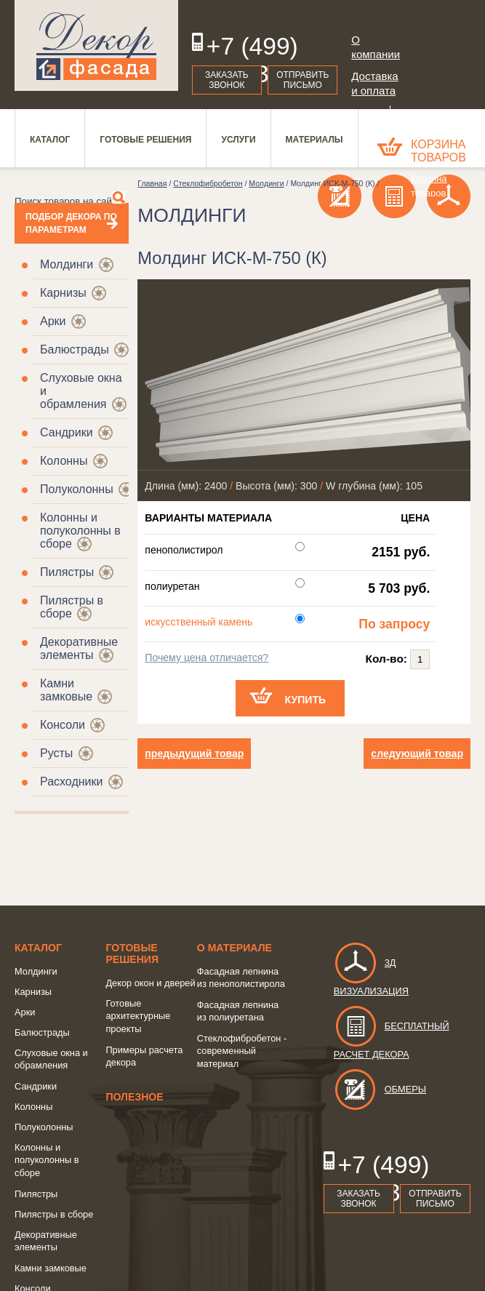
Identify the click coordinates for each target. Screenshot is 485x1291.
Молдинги (66, 264)
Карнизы (63, 293)
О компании (374, 46)
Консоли (62, 725)
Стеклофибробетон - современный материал (241, 1051)
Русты (56, 753)
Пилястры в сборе (54, 1214)
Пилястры (67, 572)
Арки (53, 321)
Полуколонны (76, 489)
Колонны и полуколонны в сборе (47, 1160)
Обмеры (380, 1089)
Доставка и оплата (374, 83)
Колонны (63, 461)
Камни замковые (66, 690)
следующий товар (417, 753)
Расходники (71, 781)
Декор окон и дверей (150, 983)
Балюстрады (74, 349)
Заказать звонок (227, 80)
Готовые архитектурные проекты (137, 1016)
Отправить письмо (302, 80)
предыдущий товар (194, 753)
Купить (305, 700)
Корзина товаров (438, 151)
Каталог (38, 948)
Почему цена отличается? (206, 657)
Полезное (134, 1097)
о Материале (234, 948)
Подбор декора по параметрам (71, 223)
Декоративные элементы (79, 648)
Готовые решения (132, 953)
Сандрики (66, 432)
